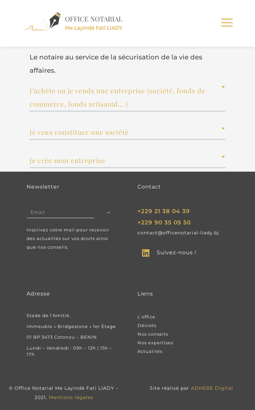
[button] (127, 98)
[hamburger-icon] (225, 23)
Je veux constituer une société (79, 131)
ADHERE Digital (212, 388)
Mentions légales (71, 397)
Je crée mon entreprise (67, 160)
